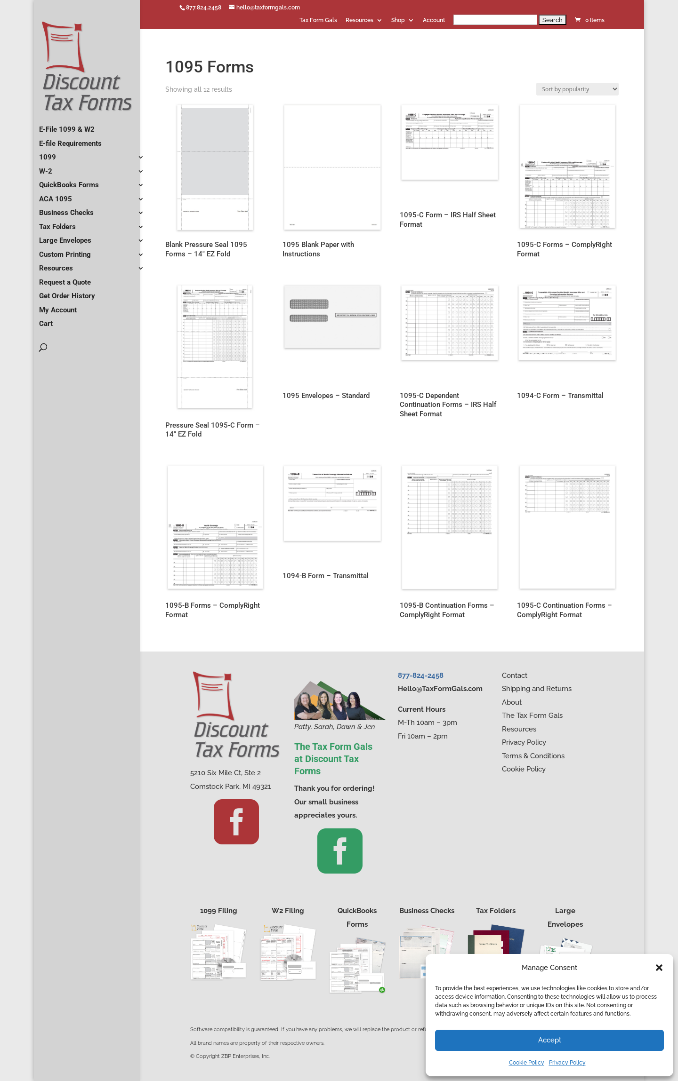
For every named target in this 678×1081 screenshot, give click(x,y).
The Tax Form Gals (532, 715)
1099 (47, 153)
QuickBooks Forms (69, 181)
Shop (398, 20)
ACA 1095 (55, 195)
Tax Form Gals (318, 20)
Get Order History (67, 292)
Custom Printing (65, 250)
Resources (359, 20)
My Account (58, 306)
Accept (549, 1040)
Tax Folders (57, 223)
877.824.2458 (203, 7)
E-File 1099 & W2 (67, 125)
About (512, 702)
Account (434, 20)
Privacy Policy (567, 1062)
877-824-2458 (421, 675)
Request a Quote (65, 278)
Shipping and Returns (537, 688)
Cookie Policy (526, 1062)
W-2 (45, 167)
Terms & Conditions (533, 756)
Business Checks (66, 209)
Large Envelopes (65, 236)
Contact (514, 675)
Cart (46, 320)
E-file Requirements (70, 139)
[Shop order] (577, 89)
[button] (659, 967)
